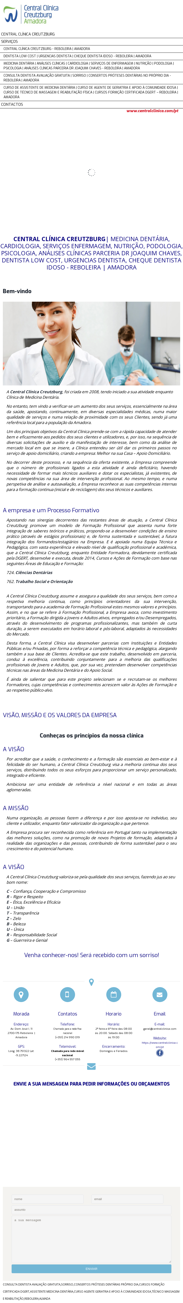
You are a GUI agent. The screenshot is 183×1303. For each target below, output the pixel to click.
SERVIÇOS (9, 41)
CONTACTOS (12, 104)
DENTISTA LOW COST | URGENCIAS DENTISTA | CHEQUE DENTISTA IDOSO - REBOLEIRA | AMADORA (77, 56)
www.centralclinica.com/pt (152, 111)
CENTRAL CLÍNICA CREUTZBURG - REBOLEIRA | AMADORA (47, 49)
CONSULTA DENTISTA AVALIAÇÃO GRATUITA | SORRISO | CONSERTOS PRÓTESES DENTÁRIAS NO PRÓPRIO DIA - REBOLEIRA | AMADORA (87, 78)
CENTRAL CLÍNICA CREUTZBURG (28, 34)
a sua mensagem (91, 1239)
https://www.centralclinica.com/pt (160, 1045)
